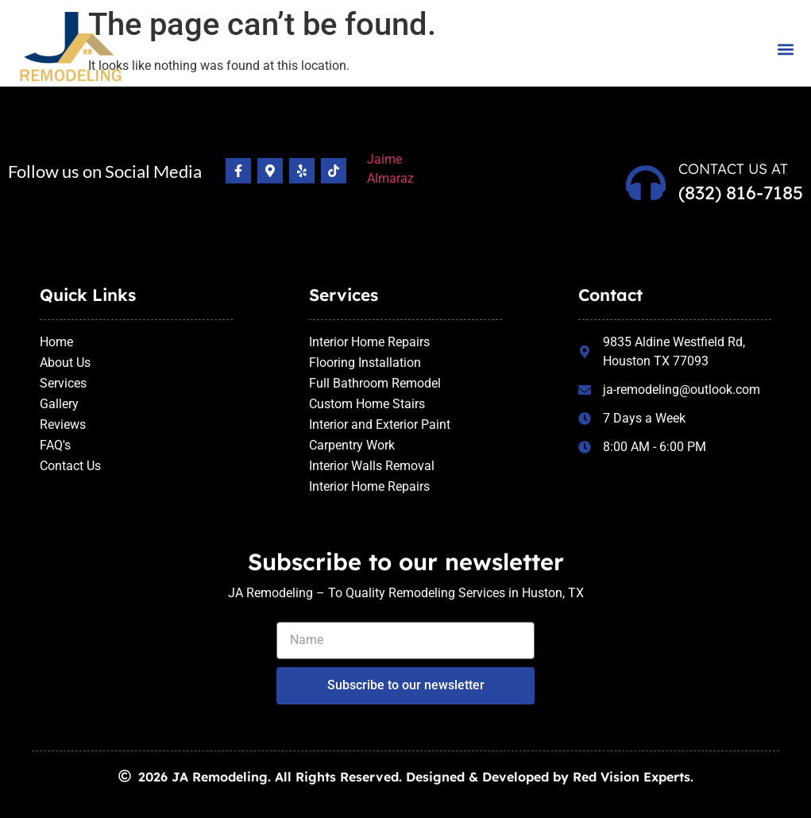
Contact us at (733, 169)
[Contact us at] (646, 183)
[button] (786, 49)
